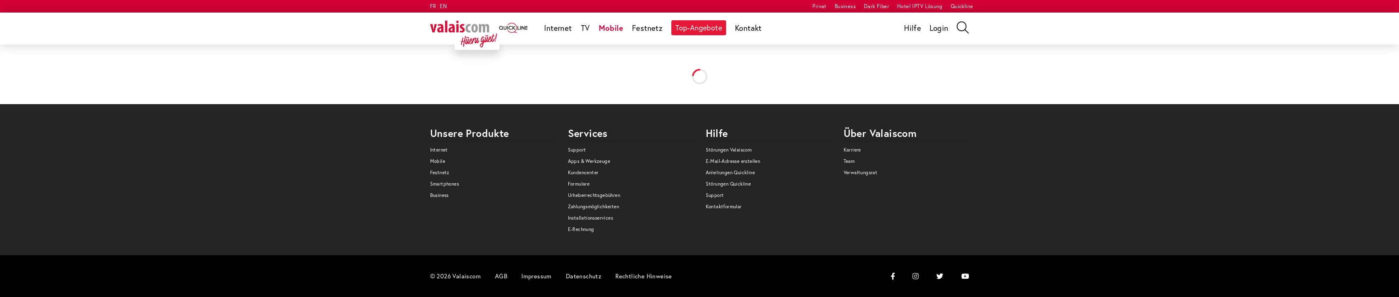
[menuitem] (819, 6)
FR (433, 6)
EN (443, 6)
